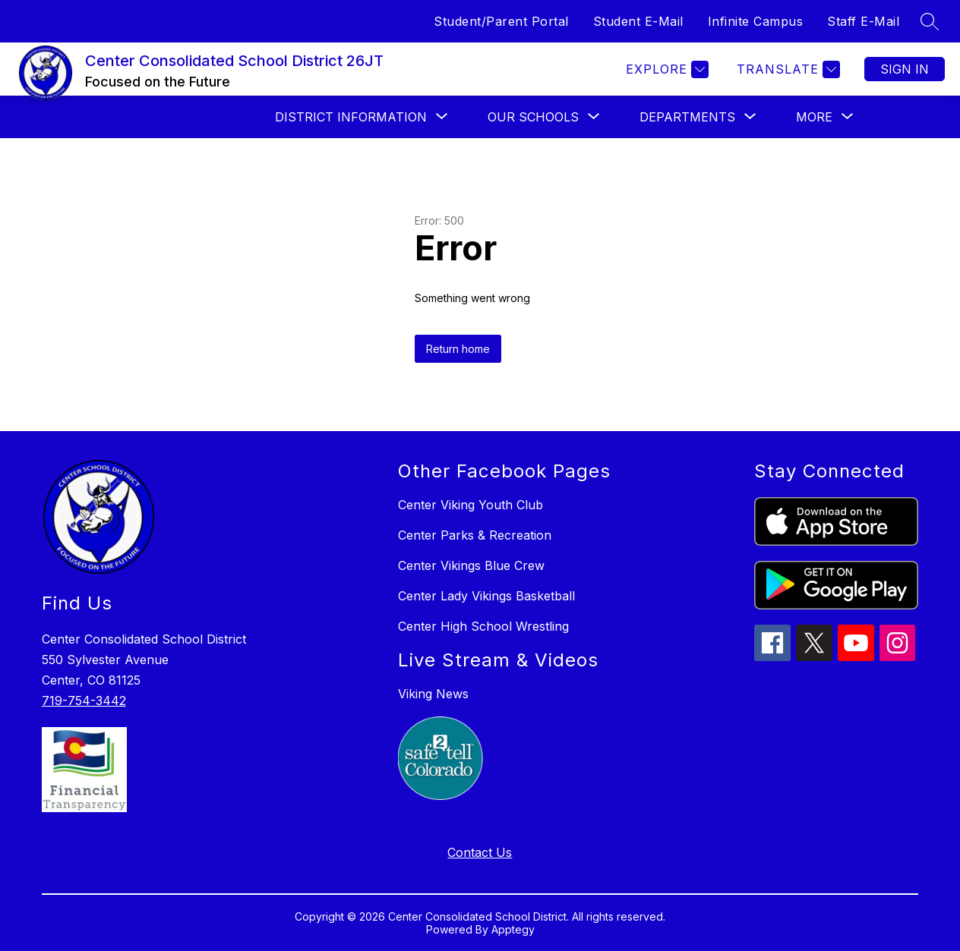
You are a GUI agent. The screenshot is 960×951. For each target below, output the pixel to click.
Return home (458, 348)
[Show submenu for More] (814, 117)
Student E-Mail (638, 21)
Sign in (904, 69)
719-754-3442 (84, 700)
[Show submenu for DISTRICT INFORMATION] (351, 117)
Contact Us (479, 852)
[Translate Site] (786, 69)
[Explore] (665, 69)
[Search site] (930, 21)
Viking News (433, 693)
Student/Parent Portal (501, 21)
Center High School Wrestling (483, 626)
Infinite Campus (756, 21)
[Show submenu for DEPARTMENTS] (687, 117)
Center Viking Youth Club (470, 504)
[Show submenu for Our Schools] (533, 117)
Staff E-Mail (863, 21)
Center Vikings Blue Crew (471, 565)
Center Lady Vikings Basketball (486, 595)
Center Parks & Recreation (474, 535)
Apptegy (513, 929)
